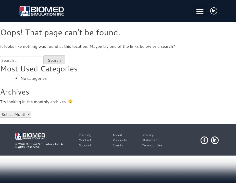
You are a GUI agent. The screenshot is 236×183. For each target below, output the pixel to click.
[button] (200, 11)
